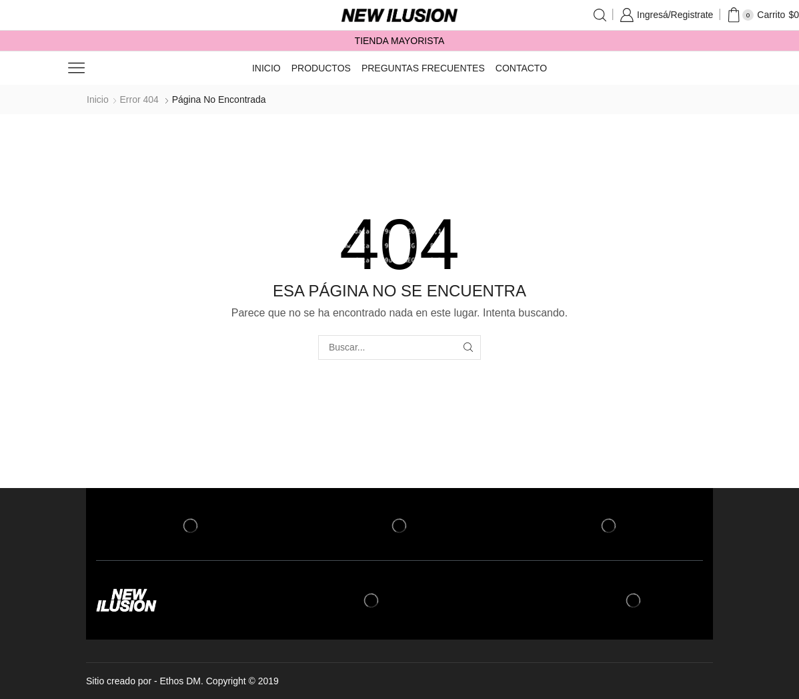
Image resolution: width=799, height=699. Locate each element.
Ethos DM (180, 681)
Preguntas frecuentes (423, 68)
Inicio (266, 68)
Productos (321, 68)
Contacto (521, 68)
